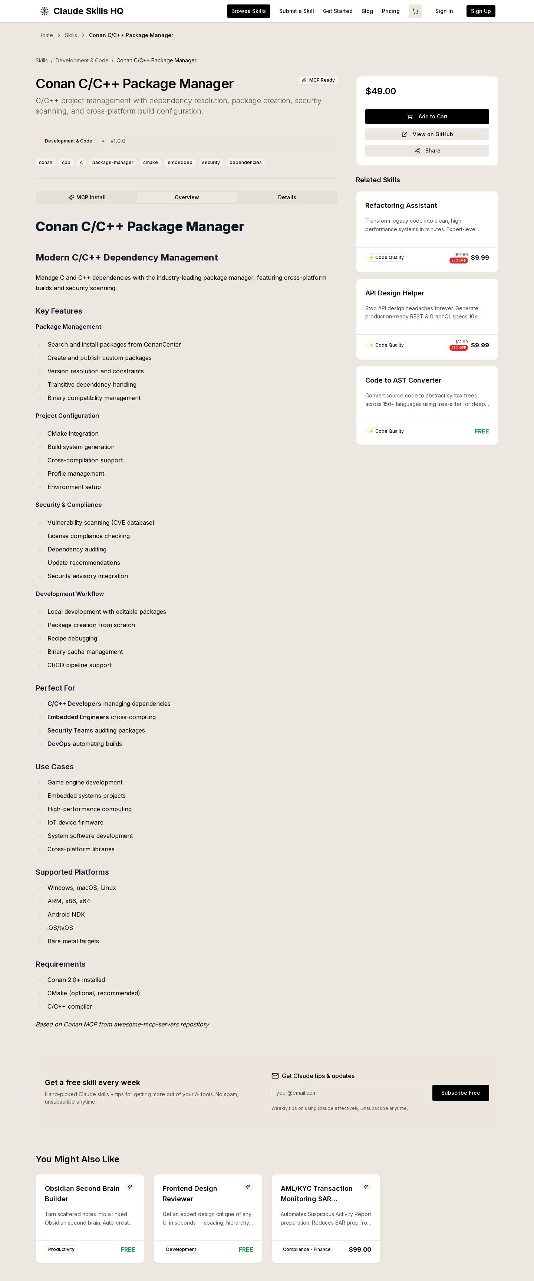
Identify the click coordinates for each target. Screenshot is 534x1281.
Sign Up (481, 11)
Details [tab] (287, 197)
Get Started (338, 11)
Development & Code (82, 60)
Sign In (444, 11)
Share (427, 150)
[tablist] (187, 197)
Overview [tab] (187, 197)
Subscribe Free (460, 1093)
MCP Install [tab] (87, 197)
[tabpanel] (187, 624)
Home (46, 35)
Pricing (391, 11)
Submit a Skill (296, 11)
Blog (367, 11)
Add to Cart (427, 116)
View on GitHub (427, 134)
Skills (71, 35)
